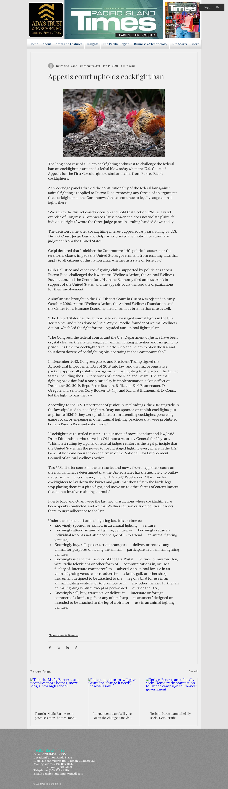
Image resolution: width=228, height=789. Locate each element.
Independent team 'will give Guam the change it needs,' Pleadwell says (112, 715)
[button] (211, 7)
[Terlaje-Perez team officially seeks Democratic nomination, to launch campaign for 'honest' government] (172, 692)
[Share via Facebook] (49, 647)
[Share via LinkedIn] (67, 647)
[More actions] (178, 66)
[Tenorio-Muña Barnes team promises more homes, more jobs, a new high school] (56, 692)
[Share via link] (76, 647)
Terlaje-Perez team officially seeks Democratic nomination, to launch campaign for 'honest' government (170, 715)
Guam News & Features (63, 635)
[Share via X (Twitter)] (58, 647)
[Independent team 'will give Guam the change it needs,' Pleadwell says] (114, 692)
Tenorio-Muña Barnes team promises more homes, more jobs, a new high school (55, 715)
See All (193, 671)
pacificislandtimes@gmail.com (63, 773)
